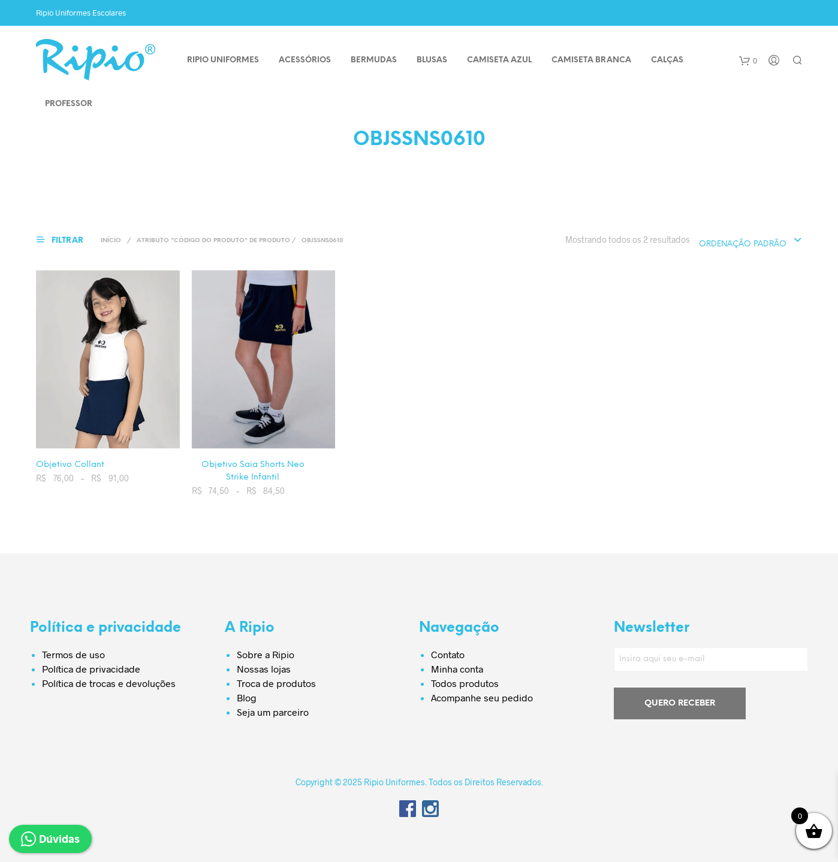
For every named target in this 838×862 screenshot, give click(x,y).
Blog (247, 697)
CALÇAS (667, 60)
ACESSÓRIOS (305, 60)
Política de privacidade (91, 668)
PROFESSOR (68, 104)
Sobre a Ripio (265, 654)
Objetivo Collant (70, 464)
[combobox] (750, 241)
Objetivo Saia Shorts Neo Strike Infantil (253, 471)
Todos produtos (465, 683)
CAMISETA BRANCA (591, 60)
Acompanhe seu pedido (482, 697)
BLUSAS (432, 60)
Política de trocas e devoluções (109, 683)
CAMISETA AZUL (499, 60)
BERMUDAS (374, 60)
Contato (448, 654)
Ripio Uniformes (223, 60)
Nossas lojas (264, 668)
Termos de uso (73, 654)
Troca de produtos (276, 683)
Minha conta (457, 668)
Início (111, 240)
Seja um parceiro (273, 712)
